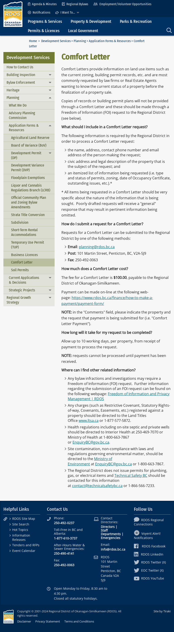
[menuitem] (42, 4)
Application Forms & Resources (110, 41)
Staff (104, 530)
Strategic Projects (22, 290)
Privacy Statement (47, 621)
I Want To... (65, 12)
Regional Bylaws (75, 4)
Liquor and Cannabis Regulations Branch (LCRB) (30, 187)
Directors (108, 527)
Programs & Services (45, 21)
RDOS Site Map (23, 518)
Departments (111, 534)
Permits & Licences (44, 31)
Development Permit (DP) (26, 155)
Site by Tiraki (162, 611)
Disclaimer (24, 621)
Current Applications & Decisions (24, 280)
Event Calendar (23, 551)
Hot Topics (20, 529)
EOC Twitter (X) (149, 570)
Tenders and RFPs (25, 545)
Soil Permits (20, 270)
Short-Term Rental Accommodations (24, 232)
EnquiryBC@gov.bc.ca (90, 442)
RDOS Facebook (149, 546)
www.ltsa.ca (89, 420)
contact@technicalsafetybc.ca (97, 485)
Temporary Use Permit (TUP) (27, 244)
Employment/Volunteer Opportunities (122, 4)
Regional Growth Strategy (19, 299)
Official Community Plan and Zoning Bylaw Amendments (28, 202)
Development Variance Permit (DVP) (27, 167)
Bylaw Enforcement (21, 82)
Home (33, 41)
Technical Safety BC (130, 475)
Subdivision (19, 222)
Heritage (13, 90)
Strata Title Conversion (28, 215)
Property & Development (91, 21)
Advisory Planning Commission (22, 115)
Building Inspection (21, 75)
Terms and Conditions (79, 621)
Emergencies (110, 538)
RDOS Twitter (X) (150, 562)
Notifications (39, 12)
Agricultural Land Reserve (30, 137)
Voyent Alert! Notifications (147, 535)
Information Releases (21, 537)
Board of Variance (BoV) (28, 145)
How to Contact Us (20, 67)
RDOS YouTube (149, 578)
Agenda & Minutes (42, 4)
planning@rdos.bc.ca (97, 246)
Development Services (56, 41)
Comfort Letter (22, 262)
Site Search (20, 524)
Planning (80, 41)
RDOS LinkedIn (148, 554)
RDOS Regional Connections (149, 522)
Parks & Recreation (136, 21)
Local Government (83, 31)
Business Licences (24, 255)
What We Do (18, 105)
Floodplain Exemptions (28, 178)
